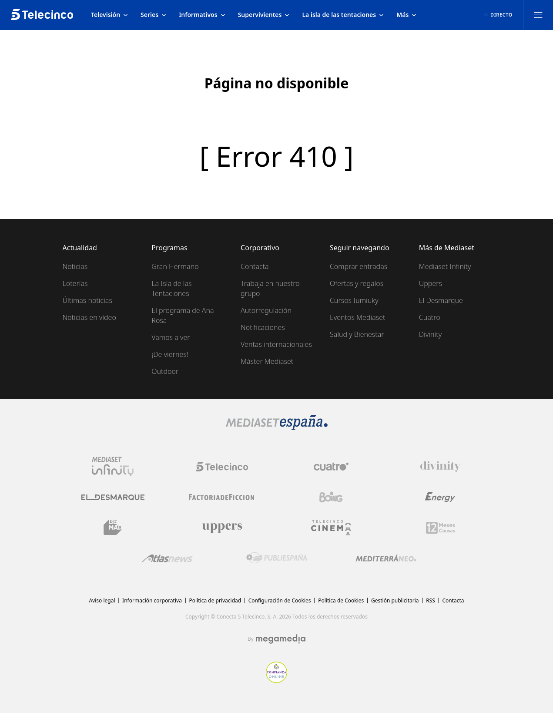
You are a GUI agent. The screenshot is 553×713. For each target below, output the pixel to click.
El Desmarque (441, 300)
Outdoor (164, 371)
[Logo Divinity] (440, 467)
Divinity (430, 334)
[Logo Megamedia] (280, 639)
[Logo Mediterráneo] (385, 558)
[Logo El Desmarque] (112, 497)
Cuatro (429, 317)
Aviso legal (102, 600)
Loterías (75, 283)
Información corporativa (152, 600)
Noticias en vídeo (89, 317)
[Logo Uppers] (222, 527)
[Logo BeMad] (113, 527)
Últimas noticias (87, 300)
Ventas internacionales (276, 344)
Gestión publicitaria (395, 600)
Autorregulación (266, 310)
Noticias (75, 266)
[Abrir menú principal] (538, 14)
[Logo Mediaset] (277, 427)
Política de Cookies (341, 600)
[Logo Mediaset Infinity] (113, 467)
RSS (430, 600)
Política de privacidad (215, 600)
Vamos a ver (170, 337)
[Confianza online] (276, 680)
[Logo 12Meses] (440, 528)
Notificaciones (263, 327)
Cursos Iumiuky (354, 300)
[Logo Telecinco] (222, 467)
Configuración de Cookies (279, 600)
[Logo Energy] (440, 497)
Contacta (255, 266)
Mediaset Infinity (445, 266)
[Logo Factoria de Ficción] (222, 497)
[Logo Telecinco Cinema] (331, 528)
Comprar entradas (358, 266)
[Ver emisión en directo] (498, 15)
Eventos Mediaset (357, 317)
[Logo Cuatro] (331, 467)
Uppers (430, 283)
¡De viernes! (169, 354)
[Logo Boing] (331, 497)
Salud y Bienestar (357, 334)
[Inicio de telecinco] (42, 15)
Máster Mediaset (267, 361)
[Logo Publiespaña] (276, 558)
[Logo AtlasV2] (167, 558)
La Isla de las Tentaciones (171, 288)
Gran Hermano (174, 266)
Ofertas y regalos (356, 283)
